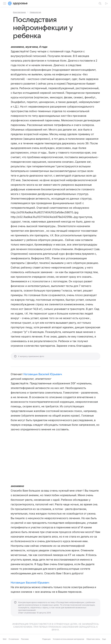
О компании (14, 639)
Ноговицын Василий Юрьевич (42, 374)
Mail (4, 639)
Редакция (46, 639)
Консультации (19, 12)
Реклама (25, 639)
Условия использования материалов (68, 639)
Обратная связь (93, 639)
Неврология (35, 12)
